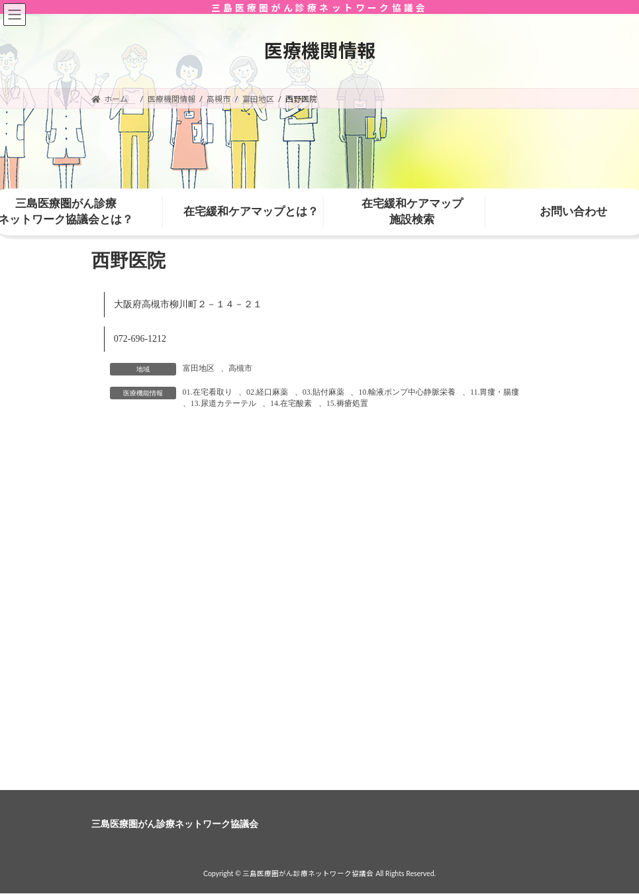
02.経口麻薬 (267, 392)
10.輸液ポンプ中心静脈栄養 (407, 392)
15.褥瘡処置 (347, 403)
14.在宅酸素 (291, 403)
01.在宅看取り (207, 392)
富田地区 (199, 368)
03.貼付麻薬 (323, 392)
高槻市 (240, 368)
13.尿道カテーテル (223, 403)
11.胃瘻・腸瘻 (495, 392)
